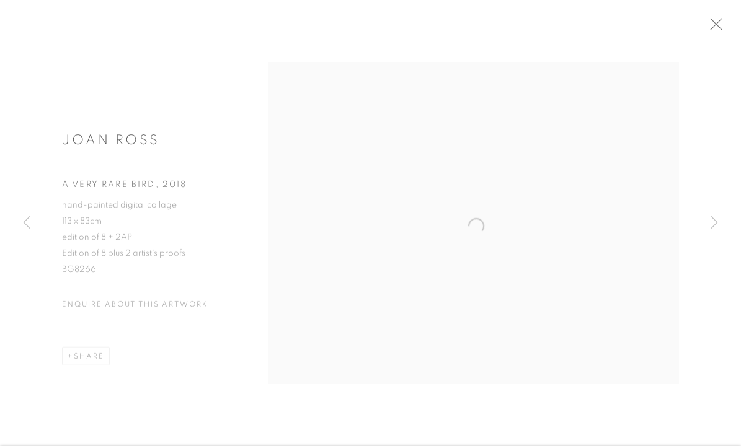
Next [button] (714, 223)
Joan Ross (111, 144)
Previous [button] (26, 223)
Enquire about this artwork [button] (135, 308)
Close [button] (728, 28)
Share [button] (89, 360)
